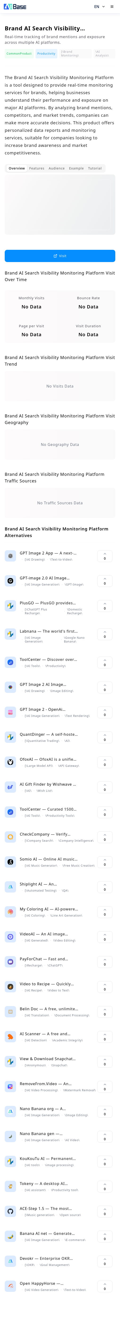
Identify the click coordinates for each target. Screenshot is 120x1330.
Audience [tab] (57, 168)
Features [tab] (36, 168)
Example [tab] (76, 168)
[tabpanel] (60, 208)
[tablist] (55, 168)
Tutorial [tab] (95, 168)
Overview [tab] (17, 168)
